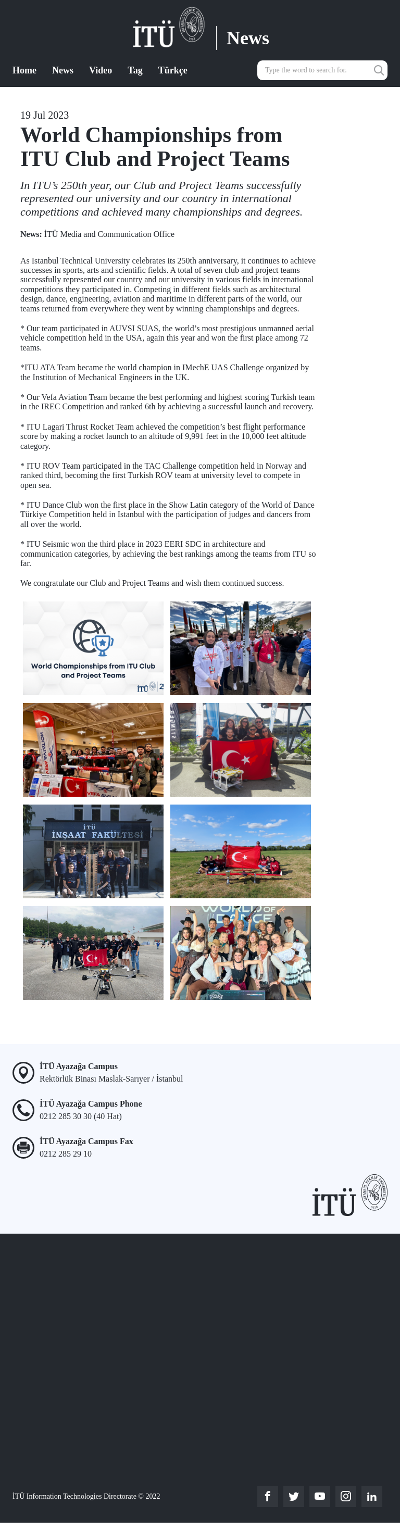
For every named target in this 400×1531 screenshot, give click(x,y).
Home (24, 70)
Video (100, 70)
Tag (135, 70)
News (62, 70)
